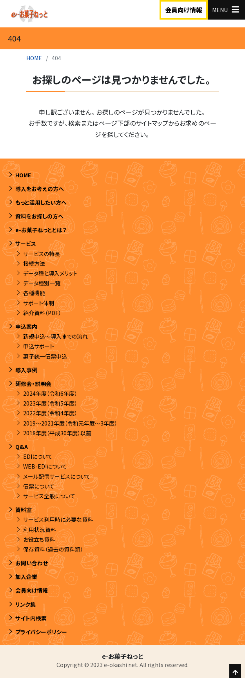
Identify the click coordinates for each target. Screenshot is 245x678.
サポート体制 (38, 303)
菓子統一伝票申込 (45, 356)
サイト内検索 (31, 618)
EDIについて (38, 456)
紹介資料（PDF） (42, 313)
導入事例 (26, 370)
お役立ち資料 (39, 539)
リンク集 (25, 604)
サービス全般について (49, 496)
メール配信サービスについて (57, 476)
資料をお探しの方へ (39, 216)
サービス (25, 243)
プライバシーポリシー (41, 632)
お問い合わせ (31, 563)
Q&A (21, 447)
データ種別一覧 (41, 283)
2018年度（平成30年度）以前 (57, 433)
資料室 (23, 510)
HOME (34, 58)
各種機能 (34, 293)
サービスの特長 (41, 254)
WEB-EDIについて (45, 466)
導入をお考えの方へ (39, 189)
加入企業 (26, 577)
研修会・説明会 (33, 384)
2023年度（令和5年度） (50, 403)
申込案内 (26, 326)
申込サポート (38, 346)
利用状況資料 (39, 530)
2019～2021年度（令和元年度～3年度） (70, 423)
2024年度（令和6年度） (50, 393)
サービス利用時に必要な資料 (58, 519)
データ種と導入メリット (50, 273)
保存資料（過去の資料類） (53, 549)
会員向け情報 (183, 9)
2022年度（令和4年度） (50, 413)
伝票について (38, 486)
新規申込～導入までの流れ (55, 336)
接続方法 (34, 263)
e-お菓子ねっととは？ (41, 230)
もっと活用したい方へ (41, 202)
